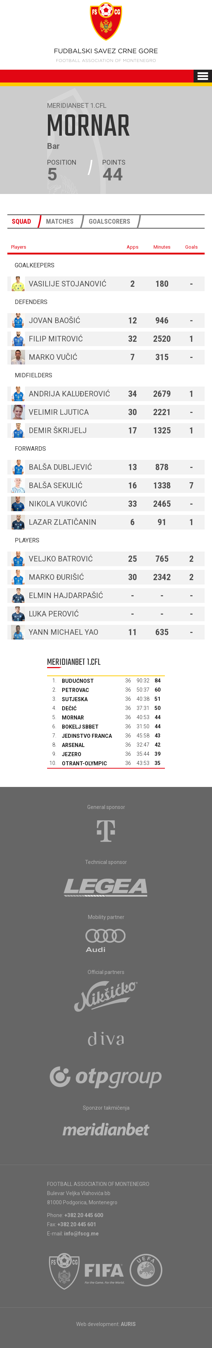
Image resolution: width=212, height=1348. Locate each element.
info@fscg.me (81, 1234)
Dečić (69, 708)
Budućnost (78, 681)
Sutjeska (75, 699)
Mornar (73, 718)
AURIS (128, 1324)
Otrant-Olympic (84, 763)
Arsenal (73, 745)
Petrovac (75, 690)
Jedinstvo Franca (87, 736)
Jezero (71, 754)
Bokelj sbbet (80, 727)
